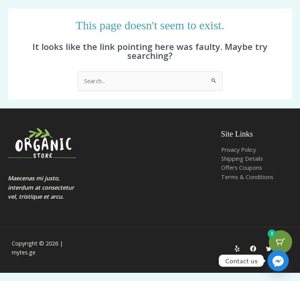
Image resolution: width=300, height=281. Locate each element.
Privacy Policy (238, 149)
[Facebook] (253, 248)
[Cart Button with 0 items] (280, 242)
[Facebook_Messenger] (278, 260)
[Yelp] (237, 248)
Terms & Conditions (247, 177)
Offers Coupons (241, 167)
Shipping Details (242, 158)
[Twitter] (269, 248)
